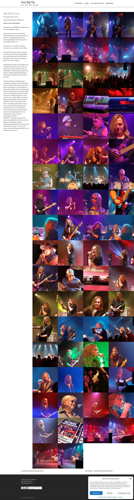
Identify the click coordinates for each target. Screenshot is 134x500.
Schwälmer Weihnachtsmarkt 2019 (32, 471)
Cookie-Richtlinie (102, 497)
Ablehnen (109, 493)
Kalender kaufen (97, 3)
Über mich (109, 3)
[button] (130, 479)
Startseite (79, 3)
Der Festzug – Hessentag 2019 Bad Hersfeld (98, 471)
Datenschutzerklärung (112, 497)
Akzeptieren (96, 493)
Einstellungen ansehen (124, 493)
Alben (86, 3)
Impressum (120, 497)
